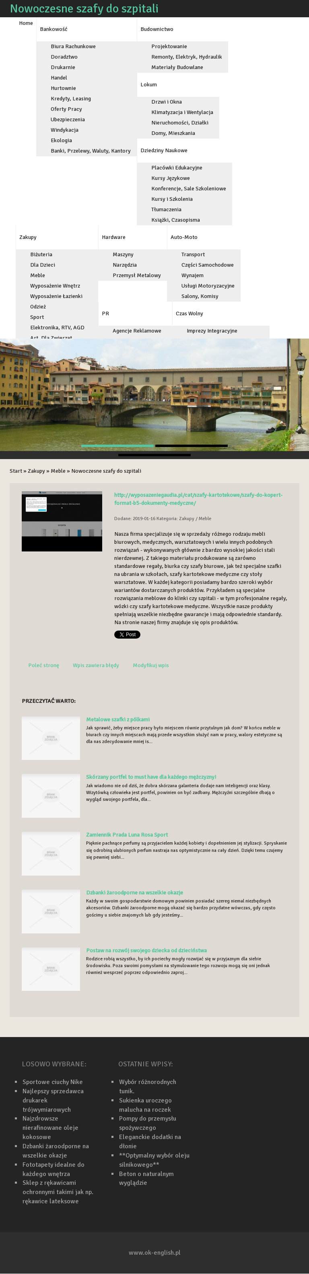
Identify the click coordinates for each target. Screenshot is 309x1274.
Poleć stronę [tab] (43, 665)
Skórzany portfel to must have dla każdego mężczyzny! (151, 777)
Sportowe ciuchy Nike (53, 1082)
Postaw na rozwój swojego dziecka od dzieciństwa (146, 950)
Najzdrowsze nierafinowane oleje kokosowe (50, 1128)
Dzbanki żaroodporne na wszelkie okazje (134, 892)
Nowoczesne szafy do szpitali (106, 471)
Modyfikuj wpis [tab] (151, 665)
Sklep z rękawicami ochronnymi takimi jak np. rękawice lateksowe (58, 1192)
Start (16, 471)
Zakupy (36, 471)
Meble (58, 471)
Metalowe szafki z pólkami (118, 719)
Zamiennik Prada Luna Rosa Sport (127, 834)
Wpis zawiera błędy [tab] (96, 665)
